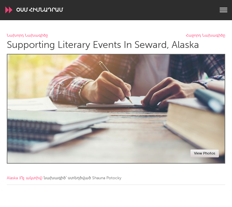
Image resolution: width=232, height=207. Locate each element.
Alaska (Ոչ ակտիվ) (25, 178)
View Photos (204, 153)
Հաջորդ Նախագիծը (205, 35)
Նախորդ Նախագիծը (27, 35)
